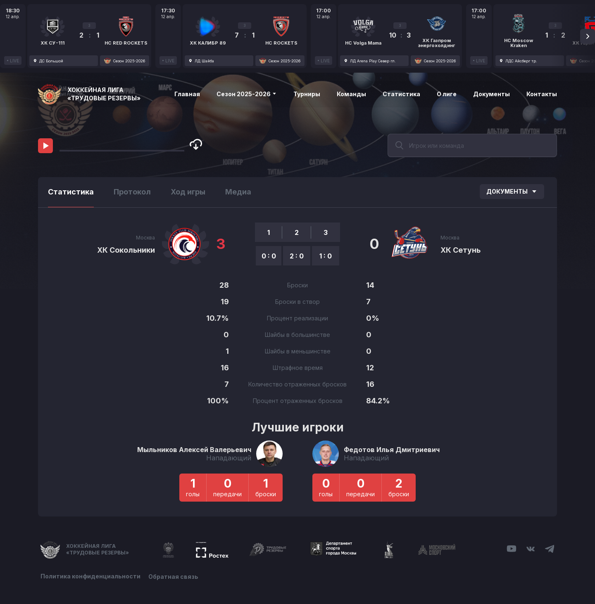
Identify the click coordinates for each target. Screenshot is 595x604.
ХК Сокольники (126, 250)
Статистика (401, 93)
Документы (491, 93)
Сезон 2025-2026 (247, 93)
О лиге (447, 93)
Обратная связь (174, 576)
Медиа (238, 191)
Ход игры (188, 191)
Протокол (132, 191)
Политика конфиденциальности (90, 576)
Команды (351, 93)
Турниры (306, 93)
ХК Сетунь (460, 250)
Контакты (541, 93)
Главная (187, 93)
